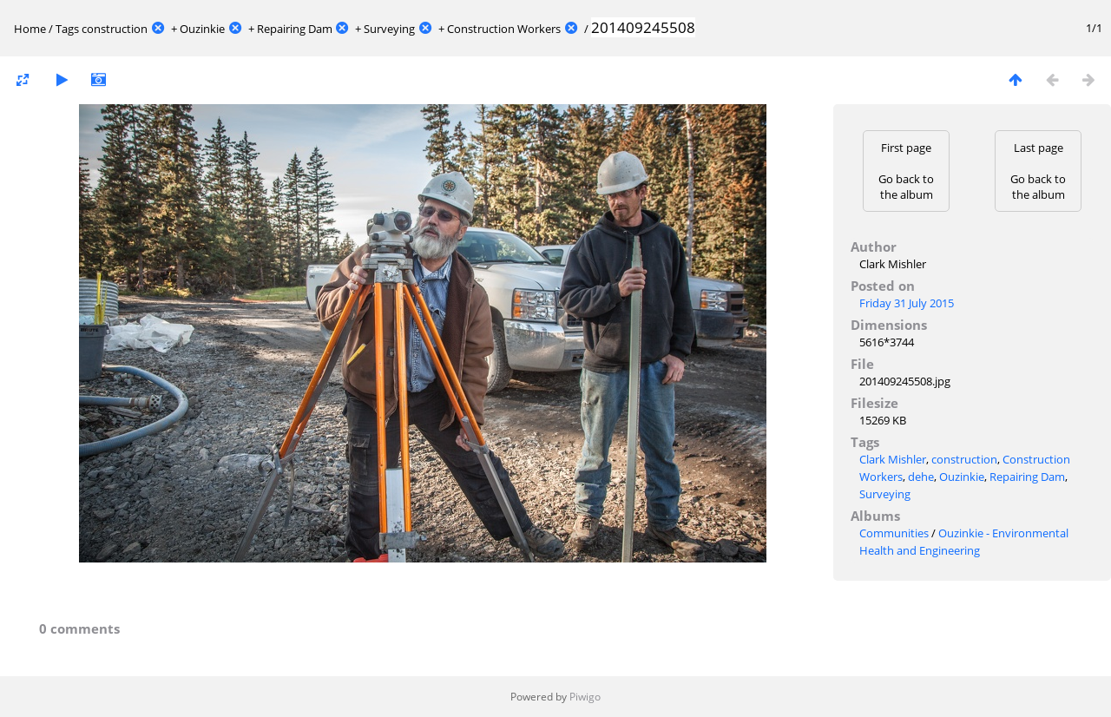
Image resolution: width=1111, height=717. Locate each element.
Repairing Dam (294, 28)
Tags (67, 28)
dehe (921, 476)
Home (30, 28)
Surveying (389, 28)
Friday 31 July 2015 (906, 303)
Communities (894, 533)
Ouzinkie (202, 28)
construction (115, 28)
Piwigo (585, 696)
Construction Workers (504, 28)
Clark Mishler (892, 459)
